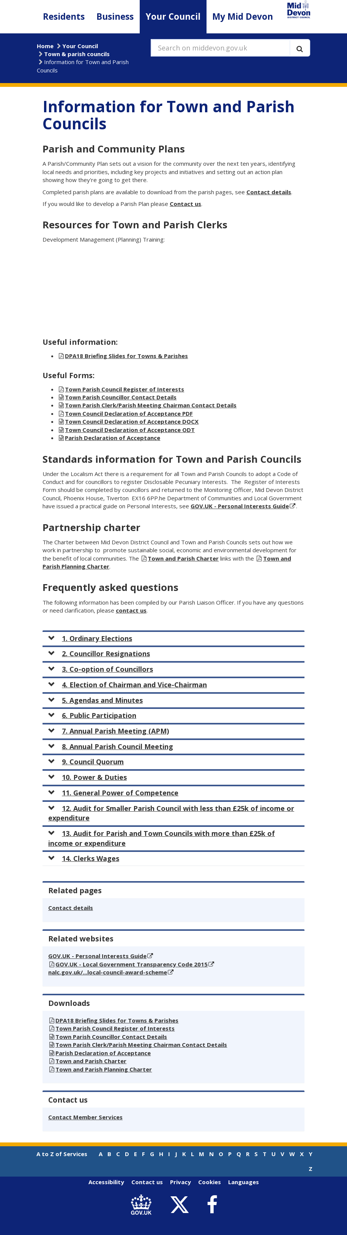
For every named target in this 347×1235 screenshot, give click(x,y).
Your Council (173, 16)
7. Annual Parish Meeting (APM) (108, 730)
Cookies (209, 1182)
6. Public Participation (92, 715)
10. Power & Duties (87, 777)
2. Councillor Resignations (99, 653)
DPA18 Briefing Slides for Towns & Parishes (126, 356)
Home (45, 46)
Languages (243, 1182)
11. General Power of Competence (113, 792)
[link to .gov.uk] (143, 1205)
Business (115, 16)
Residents (64, 16)
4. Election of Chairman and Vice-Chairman (127, 684)
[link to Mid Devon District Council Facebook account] (211, 1205)
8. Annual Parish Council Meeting (110, 746)
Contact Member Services (85, 1117)
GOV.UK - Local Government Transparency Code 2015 (131, 964)
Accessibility (106, 1182)
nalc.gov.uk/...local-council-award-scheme (107, 972)
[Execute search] (299, 48)
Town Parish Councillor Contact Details (121, 397)
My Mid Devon (242, 16)
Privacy (180, 1182)
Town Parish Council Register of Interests (124, 389)
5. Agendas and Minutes (95, 700)
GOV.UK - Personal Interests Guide (240, 506)
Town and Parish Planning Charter (103, 1069)
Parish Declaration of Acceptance (112, 438)
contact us (131, 610)
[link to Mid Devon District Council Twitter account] (181, 1205)
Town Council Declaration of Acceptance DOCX (132, 421)
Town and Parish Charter (183, 558)
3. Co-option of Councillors (100, 669)
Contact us (185, 203)
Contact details (268, 192)
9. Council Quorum (86, 761)
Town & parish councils (77, 54)
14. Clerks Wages (83, 858)
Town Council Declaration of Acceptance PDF (129, 413)
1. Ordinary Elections (90, 638)
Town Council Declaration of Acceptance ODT (130, 430)
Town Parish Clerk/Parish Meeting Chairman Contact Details (151, 405)
